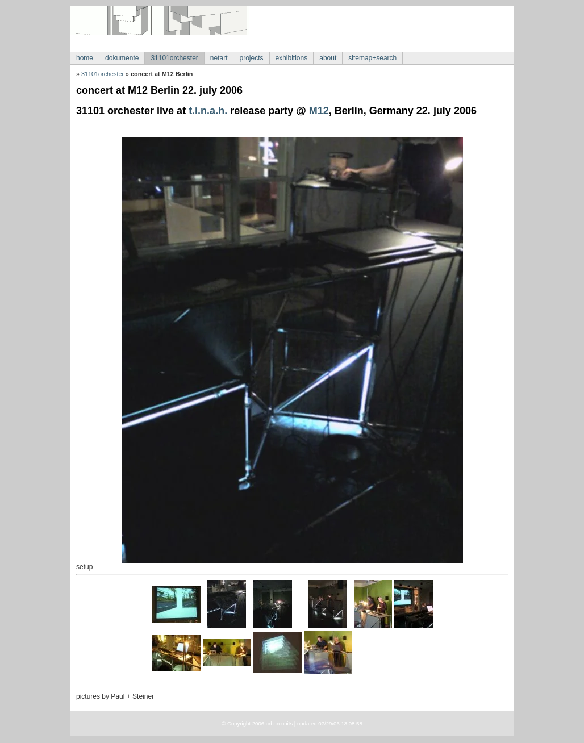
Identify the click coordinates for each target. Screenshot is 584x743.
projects (251, 58)
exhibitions (292, 58)
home (84, 58)
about (327, 58)
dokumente (122, 58)
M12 (319, 110)
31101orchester (174, 58)
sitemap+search (372, 58)
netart (219, 58)
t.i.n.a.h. (208, 110)
